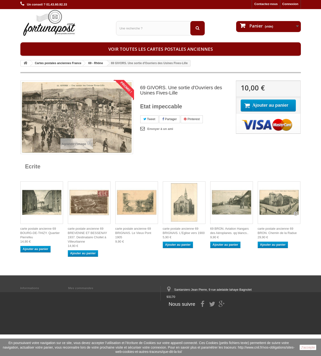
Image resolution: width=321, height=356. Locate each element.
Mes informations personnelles (91, 294)
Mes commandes (80, 288)
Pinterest (192, 119)
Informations (29, 288)
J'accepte (308, 347)
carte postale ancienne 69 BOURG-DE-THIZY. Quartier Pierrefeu (40, 233)
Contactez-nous (266, 4)
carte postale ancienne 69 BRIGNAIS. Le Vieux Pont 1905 (133, 233)
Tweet (149, 119)
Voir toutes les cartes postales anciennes (160, 49)
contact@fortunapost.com (203, 314)
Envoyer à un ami (160, 129)
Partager (169, 119)
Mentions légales (33, 294)
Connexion (290, 4)
